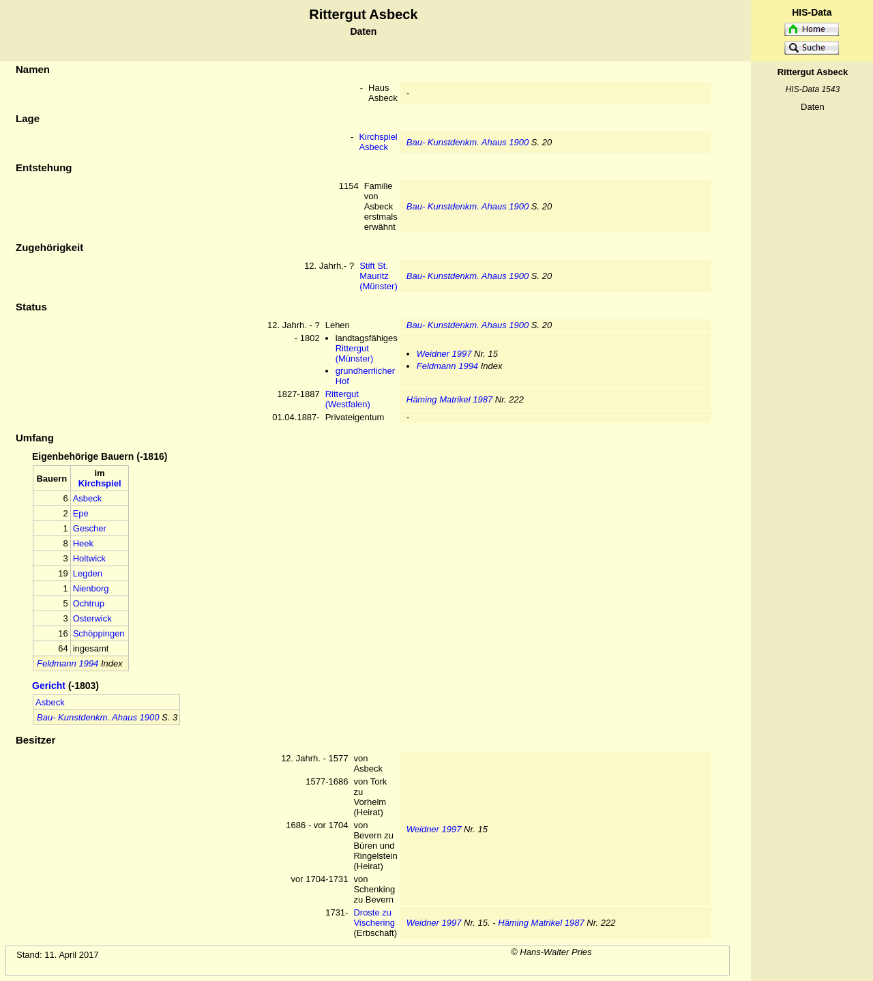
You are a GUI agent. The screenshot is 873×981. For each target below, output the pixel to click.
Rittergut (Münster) (355, 353)
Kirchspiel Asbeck (378, 142)
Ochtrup (88, 603)
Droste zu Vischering (373, 917)
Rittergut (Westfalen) (347, 399)
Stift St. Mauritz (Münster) (378, 276)
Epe (81, 513)
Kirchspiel (99, 483)
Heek (83, 543)
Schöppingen (99, 633)
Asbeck (87, 498)
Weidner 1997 (444, 354)
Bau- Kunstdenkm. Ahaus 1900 (467, 142)
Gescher (89, 528)
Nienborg (91, 588)
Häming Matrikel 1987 (449, 399)
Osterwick (92, 618)
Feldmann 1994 (447, 366)
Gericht (48, 685)
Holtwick (89, 558)
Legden (87, 573)
